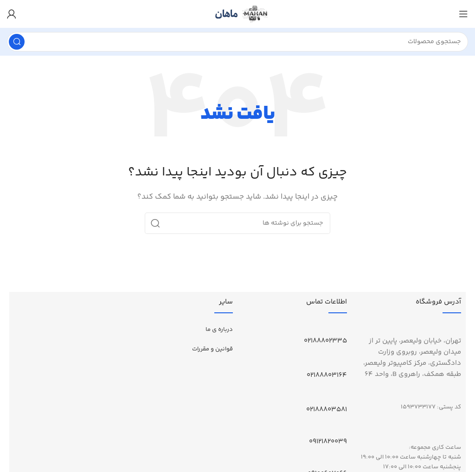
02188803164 (327, 375)
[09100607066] (343, 460)
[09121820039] (343, 428)
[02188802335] (343, 327)
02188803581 (326, 409)
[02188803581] (343, 396)
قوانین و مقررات (212, 349)
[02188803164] (343, 362)
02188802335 (325, 341)
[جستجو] (237, 42)
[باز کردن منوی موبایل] (463, 14)
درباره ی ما (219, 329)
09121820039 (328, 441)
